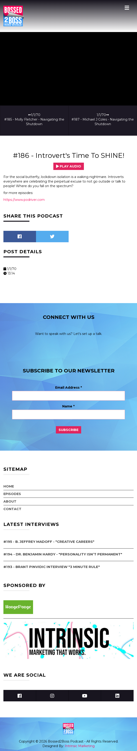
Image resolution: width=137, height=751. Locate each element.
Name (68, 406)
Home (8, 486)
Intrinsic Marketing (80, 746)
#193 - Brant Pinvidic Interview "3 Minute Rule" (51, 567)
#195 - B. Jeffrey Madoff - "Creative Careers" (48, 541)
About (9, 501)
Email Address (68, 387)
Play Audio (68, 166)
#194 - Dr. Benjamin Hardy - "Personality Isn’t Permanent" (62, 554)
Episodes (12, 494)
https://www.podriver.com (24, 200)
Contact (12, 509)
